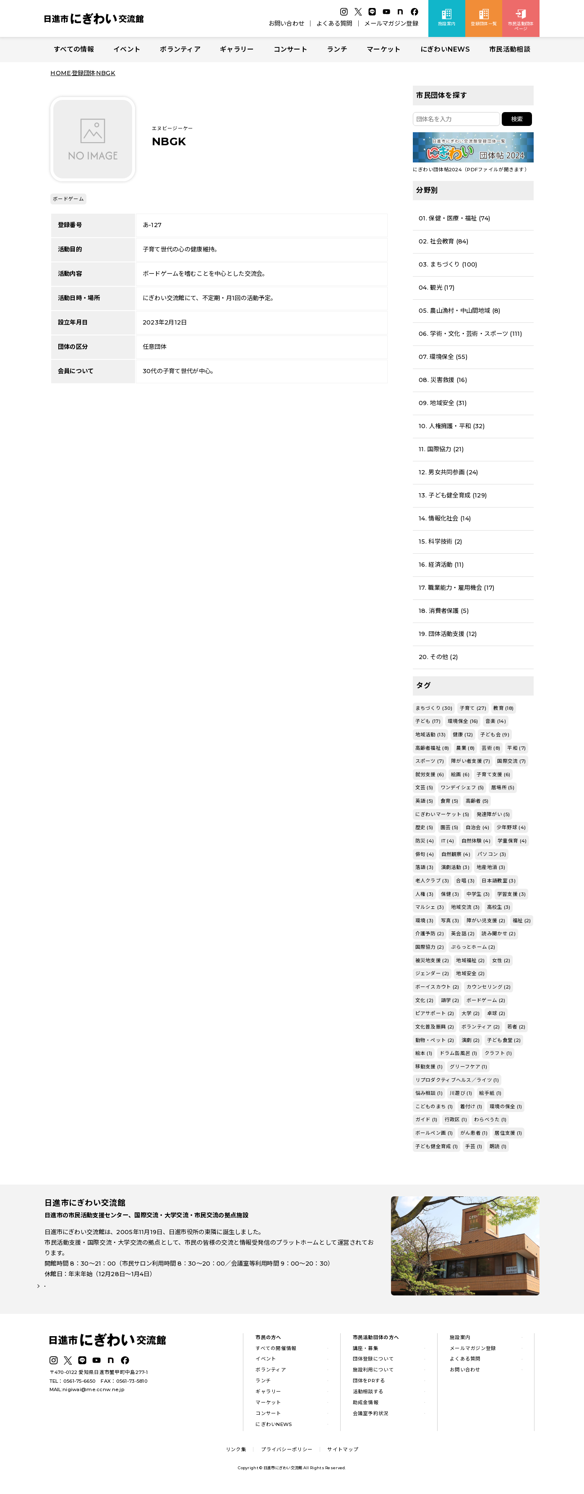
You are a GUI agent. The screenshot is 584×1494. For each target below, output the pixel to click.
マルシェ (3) (429, 907)
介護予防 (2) (429, 934)
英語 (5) (424, 801)
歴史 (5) (424, 827)
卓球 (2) (496, 1013)
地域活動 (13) (430, 735)
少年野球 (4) (511, 827)
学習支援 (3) (511, 894)
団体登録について (373, 1362)
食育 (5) (450, 801)
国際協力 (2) (429, 947)
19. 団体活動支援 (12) (448, 634)
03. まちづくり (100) (448, 264)
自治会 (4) (478, 827)
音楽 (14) (495, 721)
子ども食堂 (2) (504, 1040)
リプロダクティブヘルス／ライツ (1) (457, 1080)
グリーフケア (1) (468, 1067)
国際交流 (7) (511, 761)
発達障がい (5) (493, 814)
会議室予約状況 (371, 1416)
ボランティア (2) (480, 1027)
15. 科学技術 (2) (440, 541)
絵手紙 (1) (490, 1093)
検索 (517, 119)
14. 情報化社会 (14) (445, 518)
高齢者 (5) (477, 801)
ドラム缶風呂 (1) (458, 1053)
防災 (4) (424, 841)
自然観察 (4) (455, 854)
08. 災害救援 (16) (443, 380)
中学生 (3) (478, 894)
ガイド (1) (426, 1119)
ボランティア (180, 49)
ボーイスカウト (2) (437, 987)
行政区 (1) (456, 1119)
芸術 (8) (491, 748)
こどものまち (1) (434, 1106)
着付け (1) (471, 1106)
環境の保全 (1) (506, 1106)
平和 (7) (516, 748)
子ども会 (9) (494, 735)
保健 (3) (450, 894)
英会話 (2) (462, 934)
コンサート (291, 49)
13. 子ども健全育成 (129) (453, 495)
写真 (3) (450, 921)
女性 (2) (501, 960)
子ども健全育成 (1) (436, 1146)
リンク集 (236, 1452)
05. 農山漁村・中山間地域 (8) (459, 310)
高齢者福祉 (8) (432, 748)
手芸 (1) (473, 1146)
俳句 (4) (424, 854)
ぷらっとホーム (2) (473, 947)
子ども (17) (428, 721)
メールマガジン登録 (391, 23)
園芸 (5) (450, 827)
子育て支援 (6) (494, 774)
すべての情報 (74, 49)
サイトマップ (342, 1452)
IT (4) (447, 841)
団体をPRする (369, 1384)
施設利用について (373, 1373)
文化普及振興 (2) (434, 1027)
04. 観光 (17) (436, 287)
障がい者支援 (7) (470, 761)
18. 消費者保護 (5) (444, 611)
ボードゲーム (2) (486, 1000)
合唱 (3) (465, 881)
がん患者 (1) (474, 1133)
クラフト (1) (498, 1053)
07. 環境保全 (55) (443, 357)
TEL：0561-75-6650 (73, 1384)
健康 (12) (463, 735)
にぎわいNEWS (445, 49)
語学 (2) (450, 1000)
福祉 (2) (522, 921)
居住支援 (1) (508, 1133)
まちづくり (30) (434, 708)
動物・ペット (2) (434, 1040)
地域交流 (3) (465, 907)
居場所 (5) (502, 787)
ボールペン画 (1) (434, 1133)
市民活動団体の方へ (376, 1340)
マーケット (384, 49)
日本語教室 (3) (499, 881)
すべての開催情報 (276, 1351)
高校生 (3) (499, 907)
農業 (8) (465, 748)
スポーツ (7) (429, 761)
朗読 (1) (498, 1146)
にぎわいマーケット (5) (442, 814)
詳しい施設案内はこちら (83, 1295)
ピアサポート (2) (434, 1013)
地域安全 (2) (470, 973)
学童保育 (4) (512, 841)
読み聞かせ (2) (499, 934)
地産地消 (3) (491, 867)
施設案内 (460, 1340)
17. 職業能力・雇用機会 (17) (456, 587)
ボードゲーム (68, 199)
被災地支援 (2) (432, 960)
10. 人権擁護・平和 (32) (452, 426)
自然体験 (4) (475, 841)
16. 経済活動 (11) (441, 564)
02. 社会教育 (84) (443, 241)
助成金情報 (365, 1405)
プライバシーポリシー (287, 1452)
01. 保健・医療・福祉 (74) (454, 218)
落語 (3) (424, 867)
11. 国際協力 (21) (441, 449)
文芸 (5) (424, 787)
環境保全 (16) (463, 721)
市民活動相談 (509, 49)
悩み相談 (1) (429, 1093)
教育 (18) (503, 708)
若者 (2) (516, 1027)
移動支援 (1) (429, 1067)
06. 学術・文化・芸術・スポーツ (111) (470, 334)
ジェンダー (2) (432, 973)
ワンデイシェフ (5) (462, 787)
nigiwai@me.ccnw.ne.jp (93, 1392)
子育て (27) (473, 708)
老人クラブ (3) (432, 881)
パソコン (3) (491, 854)
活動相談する (368, 1394)
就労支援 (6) (429, 774)
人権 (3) (424, 894)
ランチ (337, 49)
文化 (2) (424, 1000)
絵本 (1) (424, 1053)
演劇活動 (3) (455, 867)
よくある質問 (334, 23)
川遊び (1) (461, 1093)
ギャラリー (237, 49)
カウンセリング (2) (489, 987)
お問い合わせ (287, 23)
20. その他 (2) (438, 657)
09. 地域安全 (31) (443, 403)
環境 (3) (424, 921)
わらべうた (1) (490, 1119)
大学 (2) (470, 1013)
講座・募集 (365, 1351)
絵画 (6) (460, 774)
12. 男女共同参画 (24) (448, 472)
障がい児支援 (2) (486, 921)
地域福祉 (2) (470, 960)
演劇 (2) (470, 1040)
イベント (127, 49)
